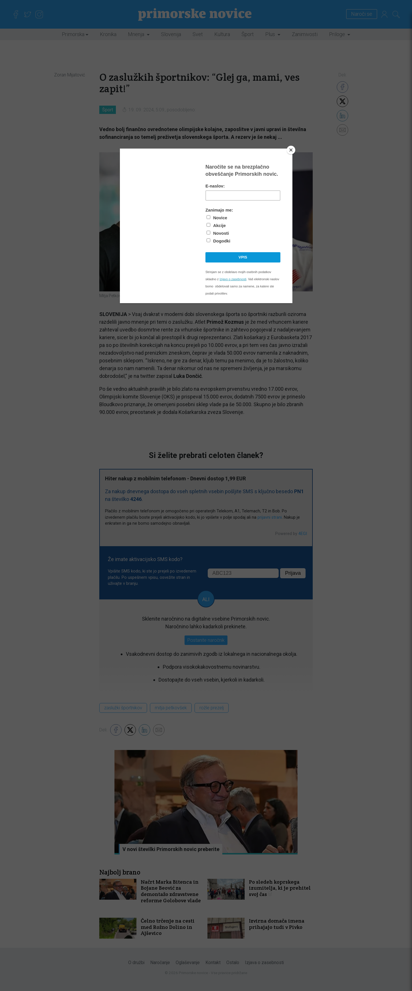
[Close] (291, 150)
